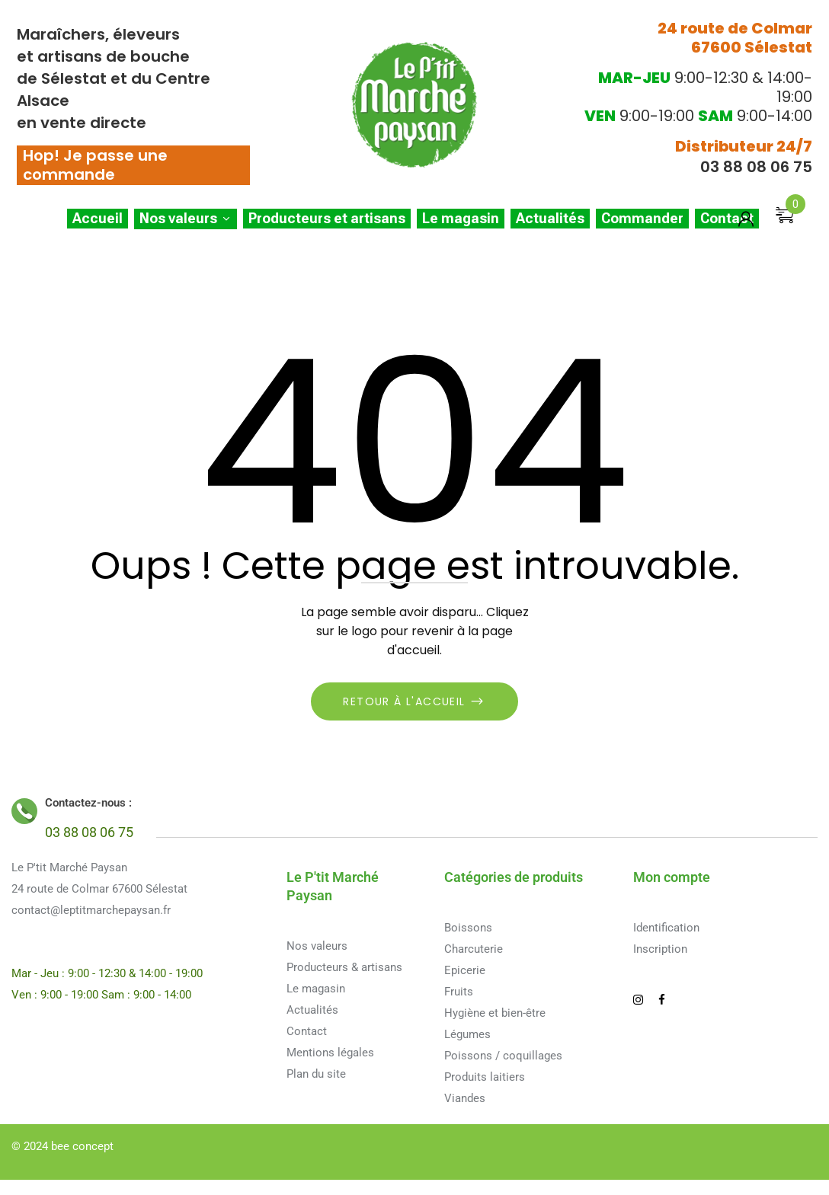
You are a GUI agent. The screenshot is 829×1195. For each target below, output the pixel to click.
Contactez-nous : (88, 803)
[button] (790, 226)
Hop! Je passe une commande (95, 165)
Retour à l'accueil (406, 701)
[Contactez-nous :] (24, 811)
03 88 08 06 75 (756, 166)
